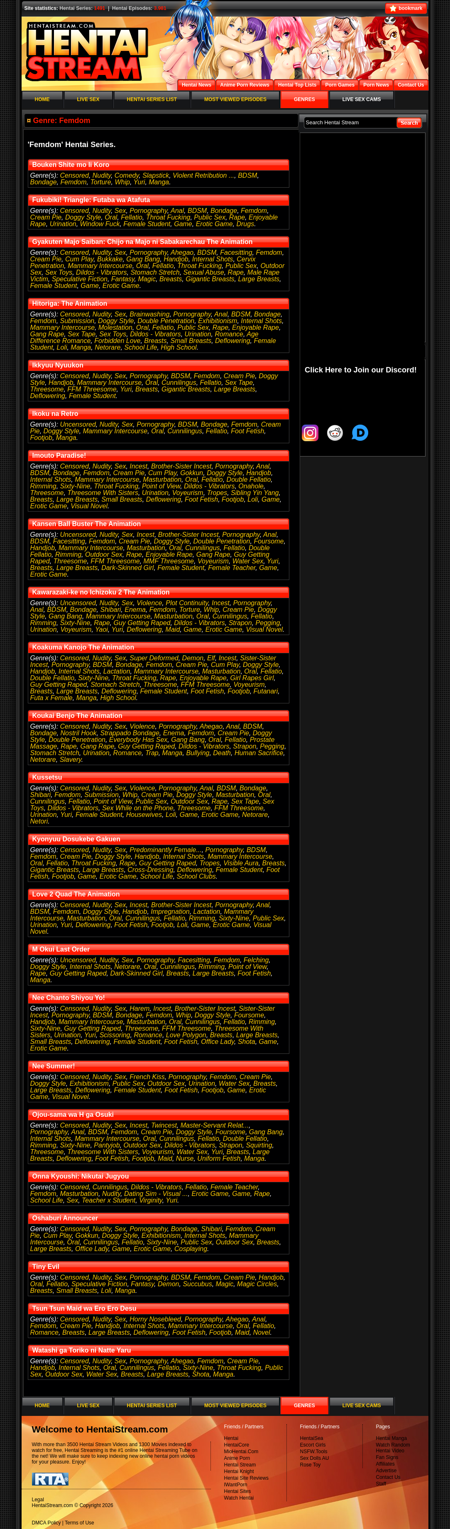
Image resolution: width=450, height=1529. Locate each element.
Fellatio (131, 217)
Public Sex (209, 217)
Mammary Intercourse (100, 265)
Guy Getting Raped (141, 622)
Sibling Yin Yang (255, 492)
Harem (139, 1008)
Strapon (240, 622)
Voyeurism (187, 492)
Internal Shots (212, 259)
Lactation (116, 671)
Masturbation (162, 479)
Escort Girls (313, 1445)
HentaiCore (236, 1445)
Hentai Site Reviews (246, 1478)
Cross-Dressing (150, 869)
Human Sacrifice (259, 752)
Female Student (146, 223)
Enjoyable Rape (255, 327)
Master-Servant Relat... (215, 1125)
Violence (149, 602)
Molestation (115, 327)
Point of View (161, 486)
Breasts (170, 279)
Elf (211, 658)
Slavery (70, 759)
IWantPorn (235, 1485)
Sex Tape (81, 334)
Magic (147, 279)
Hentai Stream (240, 1465)
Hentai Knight (239, 1471)
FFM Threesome (91, 389)
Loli (62, 347)
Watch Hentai (239, 1498)
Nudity (102, 175)
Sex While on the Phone (138, 808)
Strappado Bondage (129, 733)
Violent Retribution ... (203, 175)
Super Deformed (154, 658)
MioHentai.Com (241, 1451)
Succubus (197, 1283)
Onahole (251, 486)
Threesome (47, 389)
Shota (246, 1041)
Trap (152, 752)
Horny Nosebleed (155, 1319)
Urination (63, 223)
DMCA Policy (46, 1523)
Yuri (139, 182)
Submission (77, 320)
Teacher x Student (108, 1200)
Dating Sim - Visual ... (156, 1193)
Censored (74, 175)
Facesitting (236, 252)
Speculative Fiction (80, 279)
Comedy (127, 175)
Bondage (43, 182)
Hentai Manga (391, 1438)
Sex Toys (58, 272)
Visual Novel (89, 506)
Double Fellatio (249, 479)
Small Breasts (190, 340)
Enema (135, 609)
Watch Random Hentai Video (393, 1448)
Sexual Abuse (203, 272)
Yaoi (101, 629)
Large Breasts (258, 279)
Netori (39, 821)
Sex (120, 210)
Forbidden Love (117, 340)
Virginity (150, 1200)
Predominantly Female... (165, 849)
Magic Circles (257, 1283)
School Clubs (196, 876)
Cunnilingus (178, 382)
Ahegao (182, 252)
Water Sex (247, 561)
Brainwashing (149, 314)
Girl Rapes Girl (252, 677)
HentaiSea (311, 1438)
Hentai (231, 1438)
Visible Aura (241, 863)
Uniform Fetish (218, 1158)
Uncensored (78, 424)
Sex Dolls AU (314, 1458)
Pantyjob (107, 1145)
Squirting (259, 1145)
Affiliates (385, 1464)
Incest (138, 466)
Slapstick (155, 175)
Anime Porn (237, 1458)
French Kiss (147, 1076)
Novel (261, 1332)
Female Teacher (231, 567)
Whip (122, 182)
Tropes (217, 492)
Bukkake (109, 259)
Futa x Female (51, 697)
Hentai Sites (237, 1491)
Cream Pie (46, 217)
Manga (159, 182)
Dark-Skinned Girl (127, 567)
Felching (256, 960)
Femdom (73, 182)
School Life (140, 347)
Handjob (176, 259)
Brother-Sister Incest (181, 466)
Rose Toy (310, 1465)
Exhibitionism (217, 320)
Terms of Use (79, 1523)
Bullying (197, 752)
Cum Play (79, 259)
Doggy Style (83, 217)
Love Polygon (186, 1035)
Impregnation (170, 911)
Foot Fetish (247, 431)
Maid (173, 629)
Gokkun (191, 472)
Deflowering (232, 340)
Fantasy (123, 279)
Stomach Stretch (154, 272)
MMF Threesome (169, 561)
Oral (111, 217)
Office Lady (217, 1041)
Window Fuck (100, 223)
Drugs (245, 223)
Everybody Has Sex (138, 739)
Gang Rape (47, 334)
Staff (381, 1484)
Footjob (41, 437)
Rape (237, 217)
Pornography (148, 210)
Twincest (164, 1125)
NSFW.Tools (314, 1451)
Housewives (144, 814)
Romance (229, 334)
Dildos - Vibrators (101, 272)
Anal (177, 210)
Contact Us (388, 1477)
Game (183, 223)
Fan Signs (387, 1457)
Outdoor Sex (103, 554)
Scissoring (115, 1035)
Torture (100, 182)
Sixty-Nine (75, 486)
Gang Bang (143, 259)
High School (178, 347)
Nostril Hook (78, 733)
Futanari (266, 691)
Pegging (268, 622)
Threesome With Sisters (102, 492)
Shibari (110, 609)
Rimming (43, 486)
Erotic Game (214, 223)
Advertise (386, 1470)
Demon (193, 658)
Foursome (269, 541)
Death (222, 752)
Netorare (107, 347)
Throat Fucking (168, 217)
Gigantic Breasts (210, 279)
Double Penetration (165, 320)
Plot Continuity (187, 602)
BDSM (247, 175)
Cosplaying (190, 1248)
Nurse (185, 1158)
